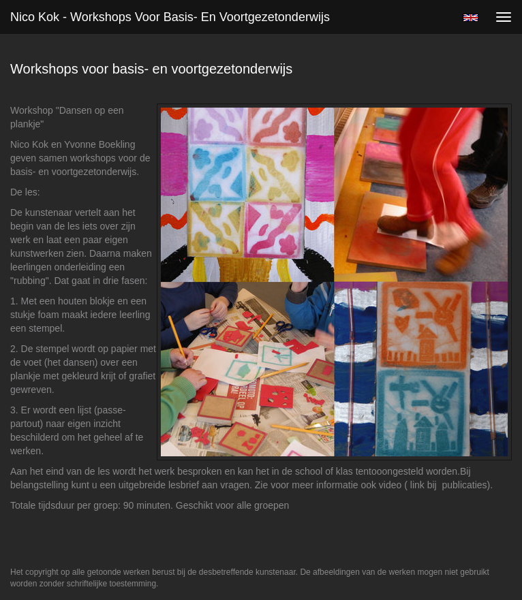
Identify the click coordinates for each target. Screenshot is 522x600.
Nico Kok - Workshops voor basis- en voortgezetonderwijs (170, 17)
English (470, 18)
